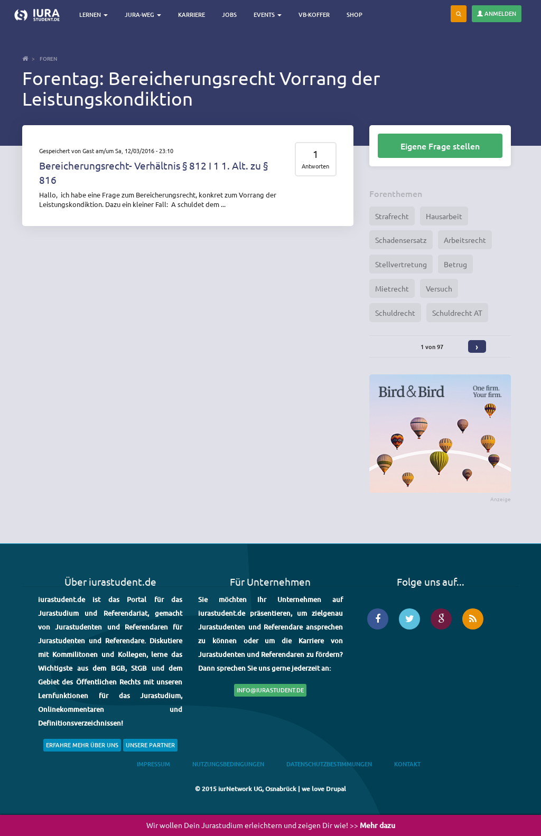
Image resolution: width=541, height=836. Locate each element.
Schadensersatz (401, 240)
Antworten (315, 166)
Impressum (153, 763)
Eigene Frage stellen (440, 146)
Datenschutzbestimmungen (329, 763)
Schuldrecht (395, 312)
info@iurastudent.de (270, 689)
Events (268, 14)
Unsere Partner (150, 744)
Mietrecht (392, 288)
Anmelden (496, 13)
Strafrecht (392, 216)
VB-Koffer (314, 14)
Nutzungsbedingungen (228, 763)
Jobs (229, 14)
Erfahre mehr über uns (82, 744)
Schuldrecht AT (457, 312)
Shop (354, 14)
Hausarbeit (444, 216)
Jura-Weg (143, 14)
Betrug (455, 264)
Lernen (93, 14)
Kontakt (407, 763)
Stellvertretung (401, 264)
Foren (48, 58)
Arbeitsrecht (465, 240)
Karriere (191, 14)
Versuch (439, 288)
